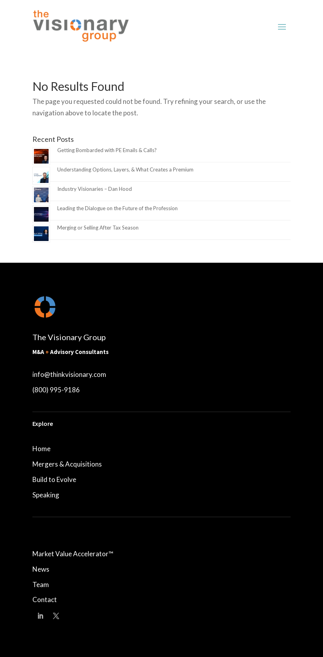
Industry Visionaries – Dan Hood (94, 189)
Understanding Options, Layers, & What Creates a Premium (125, 169)
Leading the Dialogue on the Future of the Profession (117, 208)
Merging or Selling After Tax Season (98, 227)
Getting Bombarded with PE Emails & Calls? (107, 150)
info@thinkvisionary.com (69, 374)
